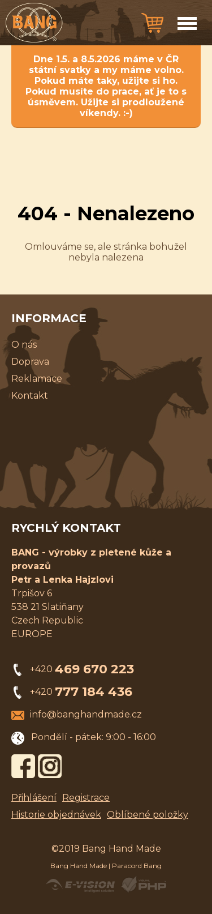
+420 (82, 669)
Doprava (30, 361)
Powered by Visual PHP (143, 884)
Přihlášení (34, 797)
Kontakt (29, 395)
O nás (24, 344)
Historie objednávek (56, 814)
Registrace (86, 797)
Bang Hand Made (78, 865)
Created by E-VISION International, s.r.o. (80, 884)
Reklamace (36, 378)
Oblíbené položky (147, 814)
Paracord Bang (137, 865)
